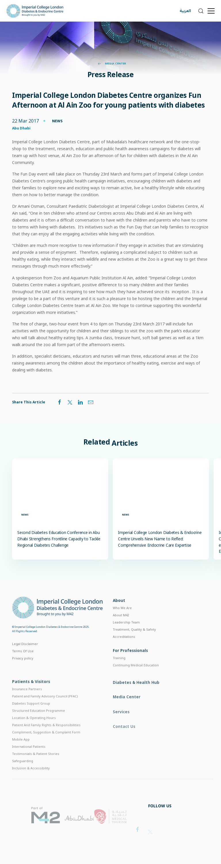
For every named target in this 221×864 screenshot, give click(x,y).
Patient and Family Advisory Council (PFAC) (45, 706)
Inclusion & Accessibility (31, 778)
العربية (185, 11)
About (119, 608)
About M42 (121, 623)
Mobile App (21, 749)
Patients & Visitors (31, 692)
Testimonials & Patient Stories (35, 764)
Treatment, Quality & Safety (134, 638)
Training (119, 667)
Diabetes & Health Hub (136, 694)
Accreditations (124, 644)
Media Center (112, 63)
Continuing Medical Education (136, 674)
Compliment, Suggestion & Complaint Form (46, 742)
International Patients (28, 757)
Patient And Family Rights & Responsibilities (46, 735)
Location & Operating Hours (34, 728)
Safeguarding (22, 771)
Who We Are (122, 616)
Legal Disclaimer (25, 651)
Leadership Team (126, 630)
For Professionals (130, 659)
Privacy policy (22, 665)
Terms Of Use (23, 658)
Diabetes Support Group (31, 714)
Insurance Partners (27, 699)
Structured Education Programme (38, 721)
